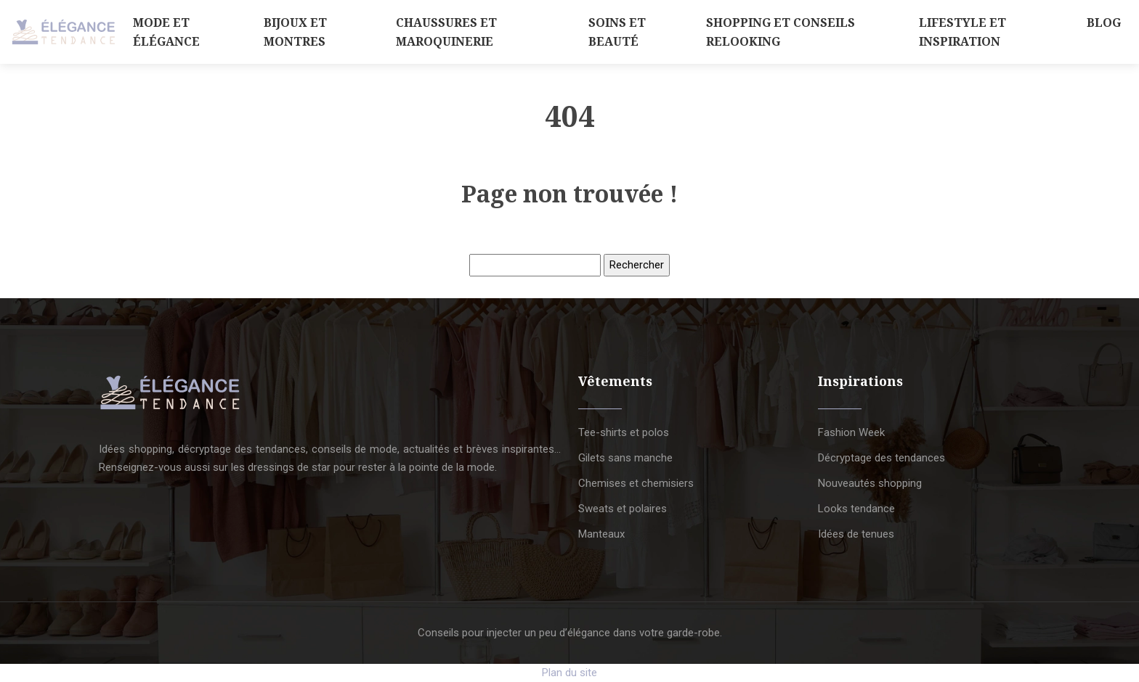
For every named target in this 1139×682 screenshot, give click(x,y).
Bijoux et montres (295, 32)
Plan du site (569, 672)
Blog (1104, 22)
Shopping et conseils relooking (780, 32)
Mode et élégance (166, 32)
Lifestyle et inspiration (962, 32)
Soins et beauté (617, 32)
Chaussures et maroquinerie (446, 32)
